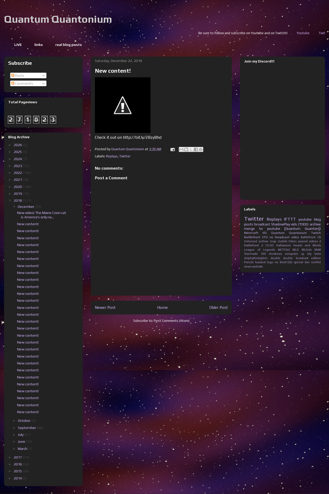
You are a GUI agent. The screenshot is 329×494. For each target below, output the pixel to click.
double (275, 258)
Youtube (317, 33)
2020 (18, 187)
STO (265, 237)
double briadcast (295, 258)
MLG (296, 249)
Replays (112, 156)
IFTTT (290, 219)
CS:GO (269, 245)
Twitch (316, 233)
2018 (18, 200)
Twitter (124, 156)
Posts (17, 75)
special (298, 262)
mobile (282, 241)
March (23, 449)
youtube (305, 219)
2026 (18, 145)
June (22, 441)
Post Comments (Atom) (171, 321)
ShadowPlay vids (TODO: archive (296, 224)
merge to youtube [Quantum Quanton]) (282, 228)
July (21, 435)
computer (291, 253)
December (26, 207)
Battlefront (252, 237)
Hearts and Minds (307, 245)
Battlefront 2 (253, 245)
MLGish (307, 249)
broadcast (262, 224)
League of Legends (259, 249)
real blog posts (68, 45)
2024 (18, 159)
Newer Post (105, 307)
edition (316, 258)
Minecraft (251, 233)
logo (270, 262)
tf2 (264, 233)
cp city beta (311, 253)
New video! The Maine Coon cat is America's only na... (41, 215)
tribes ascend (298, 241)
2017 (18, 457)
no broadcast (279, 237)
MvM (317, 249)
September (27, 428)
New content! (28, 224)
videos (313, 241)
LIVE (18, 45)
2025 (18, 152)
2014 (18, 478)
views (247, 266)
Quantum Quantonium (58, 19)
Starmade (251, 253)
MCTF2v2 (284, 249)
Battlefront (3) (311, 237)
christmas (275, 253)
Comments (22, 83)
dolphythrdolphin (256, 258)
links (38, 45)
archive (263, 241)
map (273, 241)
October (24, 421)
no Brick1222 (283, 262)
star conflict (313, 262)
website (257, 266)
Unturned (250, 241)
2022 (18, 173)
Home (162, 307)
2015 (18, 471)
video (295, 237)
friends (249, 262)
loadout (260, 262)
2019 (18, 194)
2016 (18, 464)
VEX (263, 253)
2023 (18, 166)
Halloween (283, 245)
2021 (18, 180)
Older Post (218, 307)
